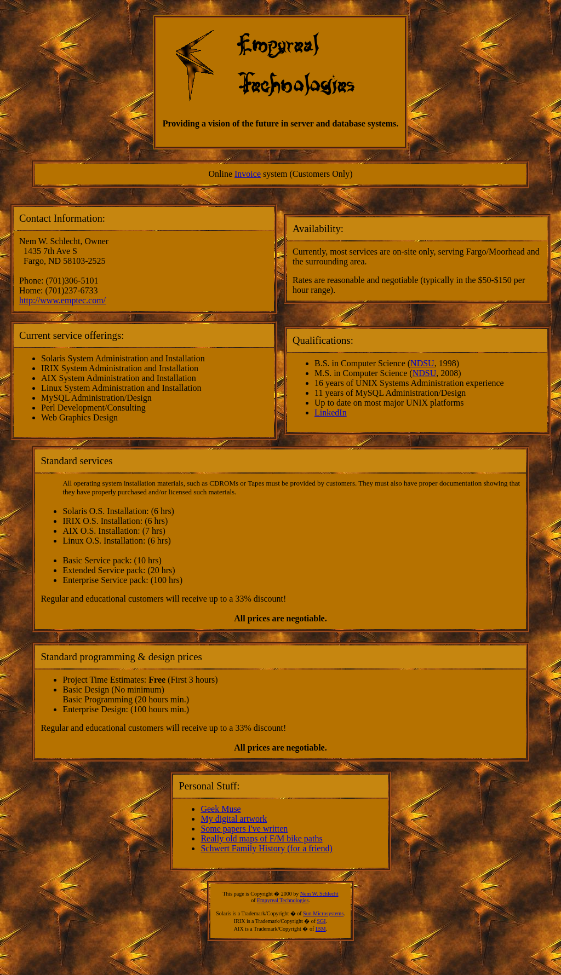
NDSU (422, 363)
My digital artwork (234, 818)
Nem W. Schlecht (319, 894)
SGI (321, 921)
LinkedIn (330, 412)
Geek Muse (221, 809)
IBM (321, 929)
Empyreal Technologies (282, 900)
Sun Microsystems (323, 913)
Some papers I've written (244, 828)
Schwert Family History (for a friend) (266, 848)
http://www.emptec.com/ (62, 300)
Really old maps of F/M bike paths (261, 838)
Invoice (247, 173)
